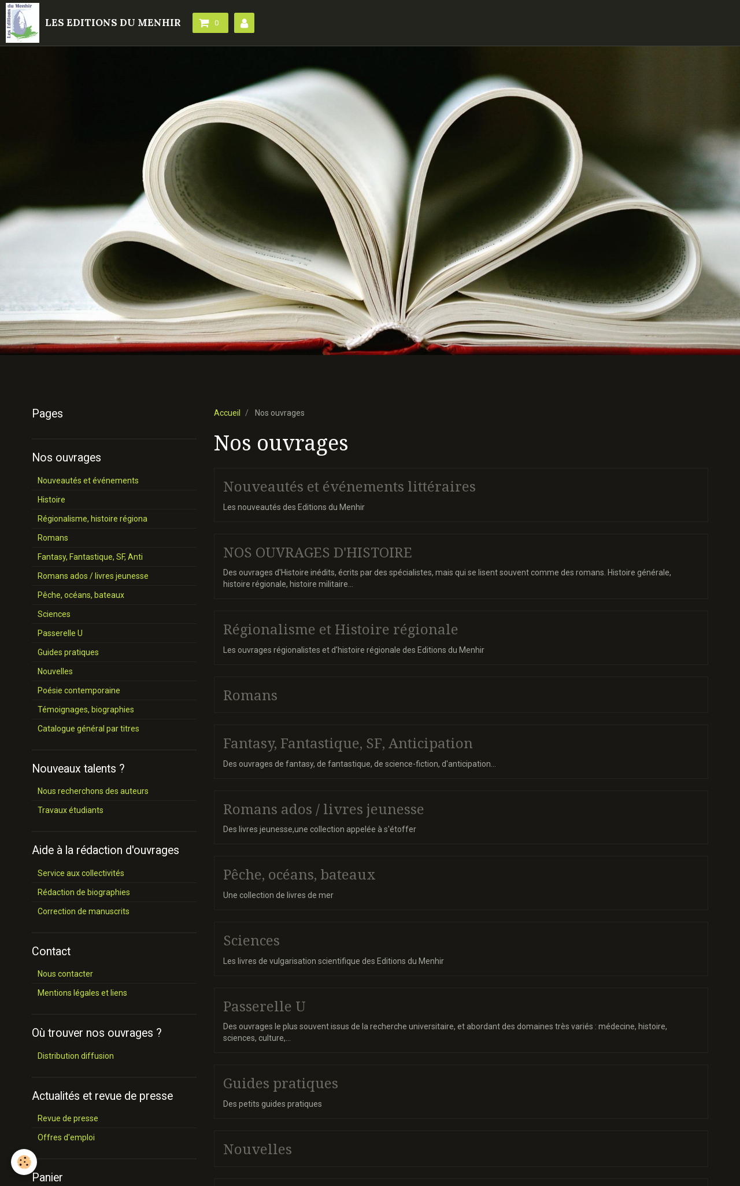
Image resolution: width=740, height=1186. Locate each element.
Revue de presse (68, 1118)
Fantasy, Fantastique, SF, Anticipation (348, 744)
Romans (250, 695)
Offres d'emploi (66, 1137)
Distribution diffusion (76, 1056)
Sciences (251, 941)
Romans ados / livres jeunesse (323, 809)
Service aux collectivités (81, 873)
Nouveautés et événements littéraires (349, 487)
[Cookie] (25, 1162)
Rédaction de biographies (84, 892)
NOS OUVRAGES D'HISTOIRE (317, 552)
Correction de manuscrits (84, 911)
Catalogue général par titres (88, 728)
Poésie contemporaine (79, 690)
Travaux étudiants (70, 810)
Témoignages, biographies (86, 709)
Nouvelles (257, 1149)
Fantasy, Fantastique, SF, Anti (90, 556)
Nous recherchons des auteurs (93, 791)
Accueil (227, 412)
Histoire (51, 499)
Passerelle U (264, 1006)
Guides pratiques (280, 1084)
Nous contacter (65, 973)
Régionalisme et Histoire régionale (340, 630)
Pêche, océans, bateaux (299, 875)
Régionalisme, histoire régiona (92, 518)
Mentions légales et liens (82, 992)
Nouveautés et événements (88, 480)
